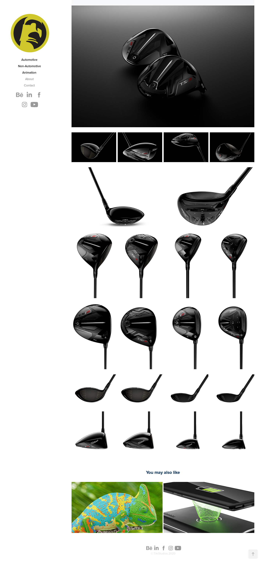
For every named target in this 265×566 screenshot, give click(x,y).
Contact (29, 85)
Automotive (29, 59)
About (29, 79)
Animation (29, 72)
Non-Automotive (29, 66)
